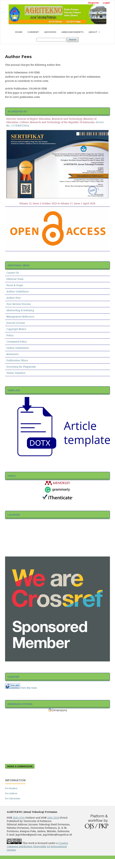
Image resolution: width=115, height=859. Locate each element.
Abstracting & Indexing (20, 310)
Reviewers (12, 354)
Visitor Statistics (15, 372)
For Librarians (12, 798)
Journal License (15, 322)
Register (93, 2)
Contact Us (12, 272)
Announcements (72, 32)
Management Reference (20, 316)
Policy (10, 335)
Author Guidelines (17, 291)
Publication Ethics (17, 360)
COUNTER (13, 676)
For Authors (11, 793)
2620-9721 (19, 817)
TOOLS (11, 476)
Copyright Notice (16, 329)
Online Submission (17, 347)
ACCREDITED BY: (17, 111)
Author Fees (13, 297)
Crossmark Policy (16, 341)
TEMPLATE (13, 390)
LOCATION (13, 514)
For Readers (11, 788)
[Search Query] (51, 39)
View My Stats (29, 687)
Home (18, 32)
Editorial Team (15, 279)
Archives (50, 32)
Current (33, 32)
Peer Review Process (18, 304)
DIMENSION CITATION (19, 704)
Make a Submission (19, 766)
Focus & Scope (14, 285)
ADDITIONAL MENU (18, 265)
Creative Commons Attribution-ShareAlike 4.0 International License (37, 846)
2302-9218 (53, 817)
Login (106, 2)
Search (72, 39)
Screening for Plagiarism (21, 366)
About (93, 32)
